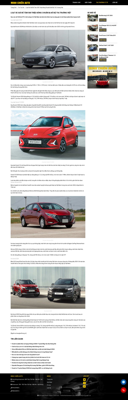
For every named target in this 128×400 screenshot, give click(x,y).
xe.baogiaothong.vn (20, 333)
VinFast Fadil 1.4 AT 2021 (106, 45)
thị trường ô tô (102, 2)
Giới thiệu (49, 382)
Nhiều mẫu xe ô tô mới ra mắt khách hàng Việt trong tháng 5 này (30, 360)
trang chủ (76, 2)
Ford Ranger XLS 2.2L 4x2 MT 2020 (107, 26)
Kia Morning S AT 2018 (105, 15)
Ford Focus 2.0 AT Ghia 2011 (107, 35)
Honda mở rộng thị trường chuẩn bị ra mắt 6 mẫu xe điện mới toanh (31, 362)
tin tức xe (21, 7)
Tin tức (49, 385)
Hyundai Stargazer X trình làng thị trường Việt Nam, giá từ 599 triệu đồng (33, 365)
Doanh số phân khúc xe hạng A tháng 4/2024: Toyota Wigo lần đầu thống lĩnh (34, 343)
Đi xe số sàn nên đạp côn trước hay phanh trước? (26, 354)
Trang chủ (50, 379)
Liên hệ (49, 388)
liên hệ (114, 2)
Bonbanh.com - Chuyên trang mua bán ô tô (79, 395)
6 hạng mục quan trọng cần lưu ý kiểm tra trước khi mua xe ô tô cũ (31, 357)
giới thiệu (88, 2)
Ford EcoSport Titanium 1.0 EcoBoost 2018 (107, 56)
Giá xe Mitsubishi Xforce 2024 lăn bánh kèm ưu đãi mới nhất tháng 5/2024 (33, 349)
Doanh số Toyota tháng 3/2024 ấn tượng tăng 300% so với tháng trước (32, 368)
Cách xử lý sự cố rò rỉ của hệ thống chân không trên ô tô (28, 346)
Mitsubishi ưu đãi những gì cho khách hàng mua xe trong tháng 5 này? (32, 352)
